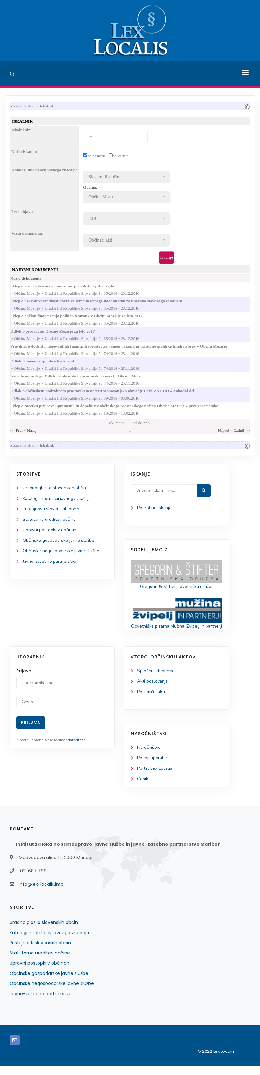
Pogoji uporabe (152, 766)
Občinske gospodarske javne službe (59, 542)
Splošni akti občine (156, 679)
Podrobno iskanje (154, 509)
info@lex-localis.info (41, 893)
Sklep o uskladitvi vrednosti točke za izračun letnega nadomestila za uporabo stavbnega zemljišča (103, 301)
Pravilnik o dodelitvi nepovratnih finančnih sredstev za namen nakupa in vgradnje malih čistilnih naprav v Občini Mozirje (125, 346)
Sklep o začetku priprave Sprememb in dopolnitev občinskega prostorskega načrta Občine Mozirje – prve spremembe (121, 406)
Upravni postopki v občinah (50, 531)
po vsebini (121, 156)
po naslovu (96, 156)
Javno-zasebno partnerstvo (50, 563)
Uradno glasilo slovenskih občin (55, 489)
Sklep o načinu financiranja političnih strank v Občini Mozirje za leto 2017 (83, 316)
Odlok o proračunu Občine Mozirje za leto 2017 (59, 331)
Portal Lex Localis (155, 777)
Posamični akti (151, 700)
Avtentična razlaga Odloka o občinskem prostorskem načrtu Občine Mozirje (84, 376)
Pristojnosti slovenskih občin (51, 510)
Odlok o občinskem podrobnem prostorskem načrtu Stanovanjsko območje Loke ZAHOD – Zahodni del (109, 391)
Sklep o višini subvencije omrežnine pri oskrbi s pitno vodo (69, 286)
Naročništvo (149, 756)
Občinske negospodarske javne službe (61, 552)
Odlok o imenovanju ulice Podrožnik (49, 361)
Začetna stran (24, 106)
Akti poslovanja (152, 690)
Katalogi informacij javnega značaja (58, 499)
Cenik (142, 788)
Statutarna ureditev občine (50, 521)
